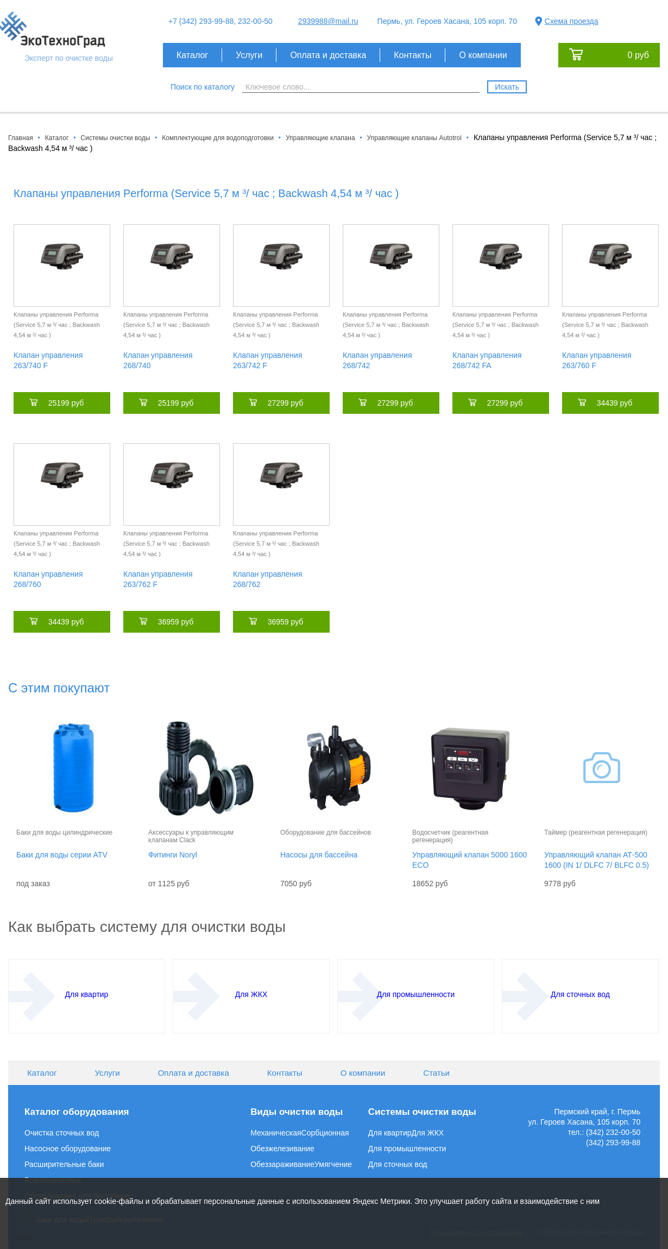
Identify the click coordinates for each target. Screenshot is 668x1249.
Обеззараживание (282, 1164)
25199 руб (66, 403)
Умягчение (333, 1164)
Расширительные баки (64, 1164)
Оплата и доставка (328, 55)
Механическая (275, 1132)
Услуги (249, 55)
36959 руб (176, 621)
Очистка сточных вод (61, 1132)
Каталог (192, 55)
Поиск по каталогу (203, 87)
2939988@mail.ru (328, 21)
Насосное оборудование (67, 1148)
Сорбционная (325, 1132)
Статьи (436, 1072)
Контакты (412, 55)
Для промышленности (407, 1148)
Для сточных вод (397, 1164)
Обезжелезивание (282, 1148)
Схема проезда (571, 21)
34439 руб (615, 403)
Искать (507, 87)
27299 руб (286, 403)
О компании (483, 55)
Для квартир (390, 1132)
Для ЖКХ (428, 1132)
